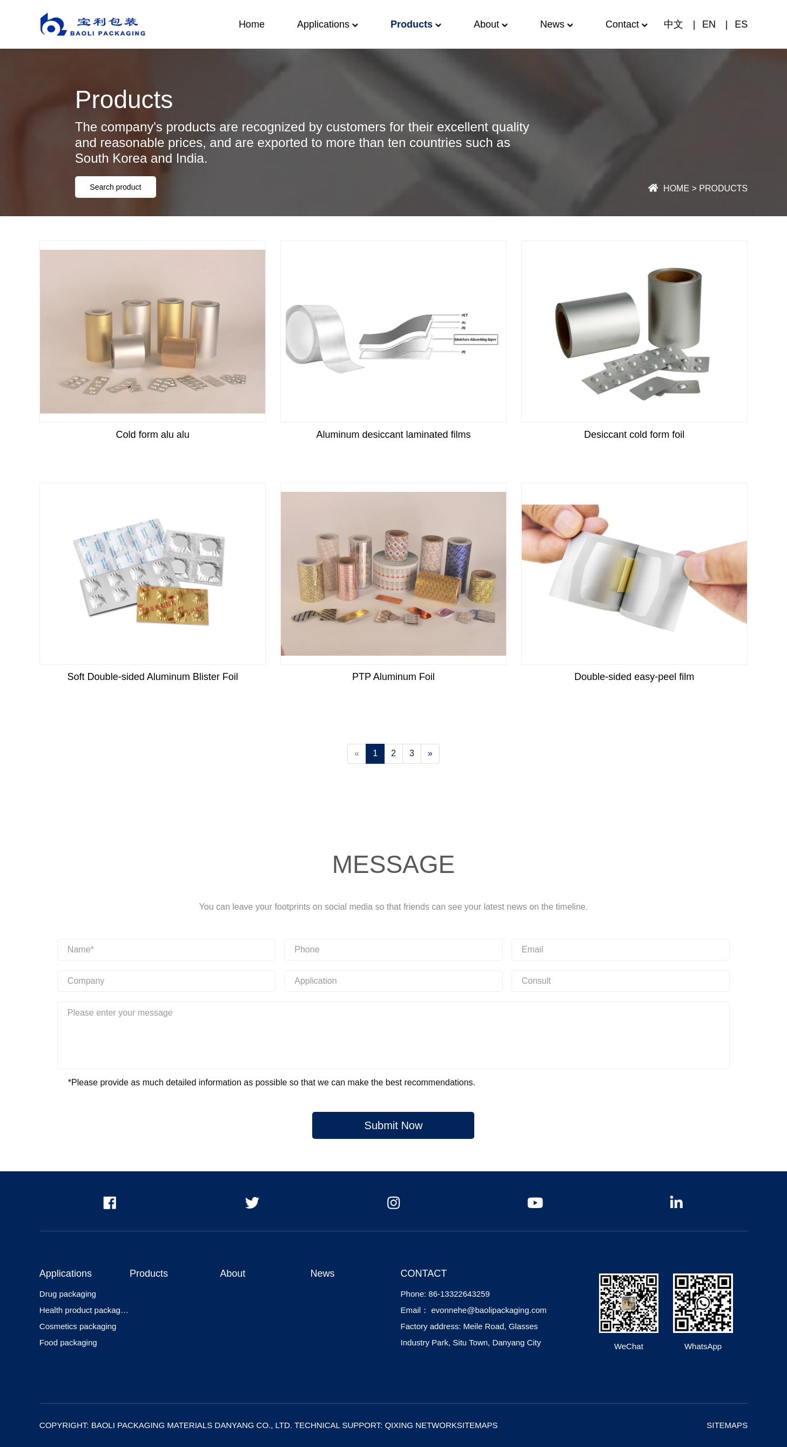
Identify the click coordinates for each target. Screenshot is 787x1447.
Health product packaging (85, 1310)
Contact (627, 24)
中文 (673, 24)
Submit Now (394, 1125)
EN (709, 24)
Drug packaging (67, 1293)
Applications (327, 24)
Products (416, 24)
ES (741, 24)
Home (252, 24)
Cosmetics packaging (78, 1326)
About (491, 24)
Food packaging (68, 1342)
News (556, 24)
